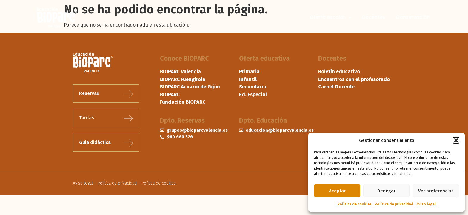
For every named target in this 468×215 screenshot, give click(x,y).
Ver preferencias (436, 191)
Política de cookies (354, 204)
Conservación (413, 17)
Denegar (386, 191)
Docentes (373, 17)
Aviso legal (426, 204)
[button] (456, 140)
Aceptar (337, 191)
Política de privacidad (394, 204)
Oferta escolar (330, 17)
